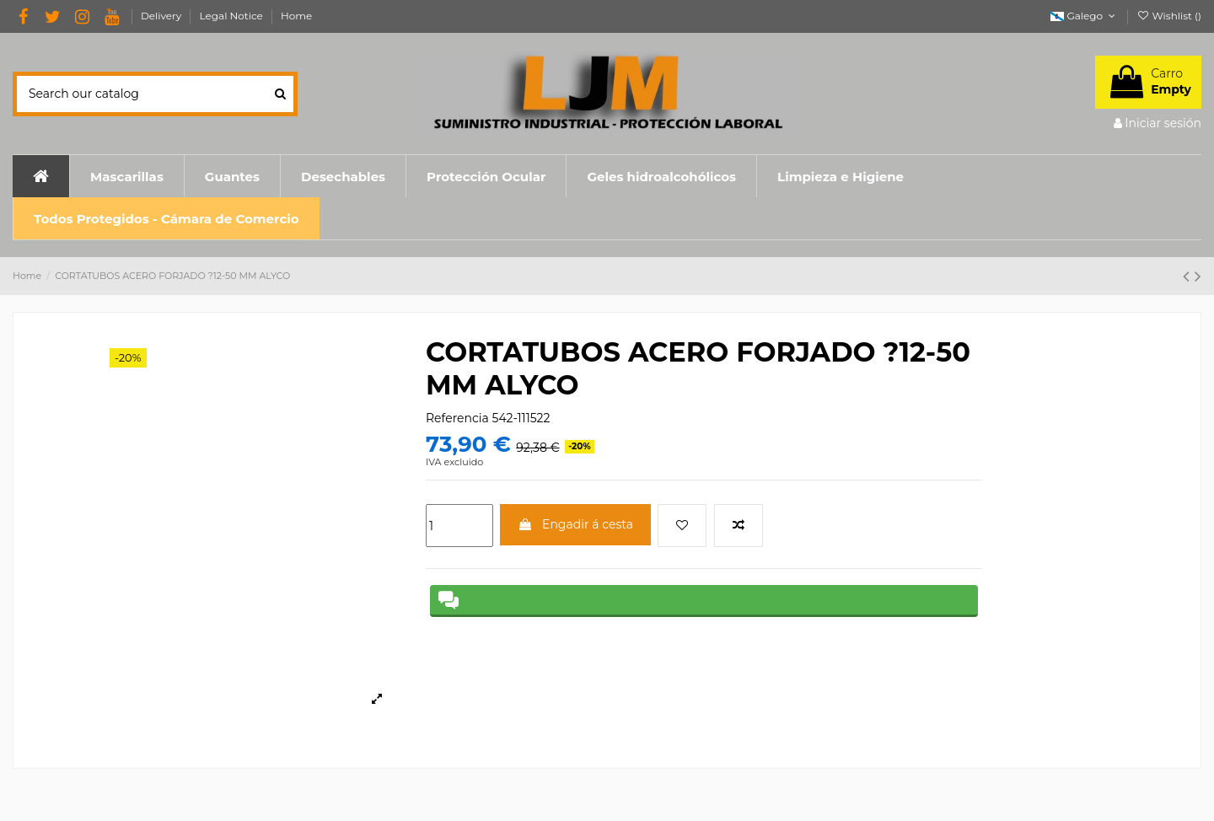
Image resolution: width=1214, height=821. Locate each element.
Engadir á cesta (575, 524)
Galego (1084, 15)
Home (296, 15)
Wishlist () (1168, 15)
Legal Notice (233, 15)
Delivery (163, 15)
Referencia (457, 418)
